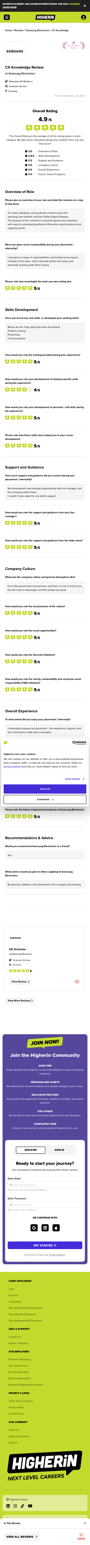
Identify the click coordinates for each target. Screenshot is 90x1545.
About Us (14, 1430)
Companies (15, 1301)
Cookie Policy (16, 1413)
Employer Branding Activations (26, 1384)
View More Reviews (20, 1000)
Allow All (45, 789)
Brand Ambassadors (20, 1378)
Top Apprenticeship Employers (26, 1308)
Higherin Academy (19, 1436)
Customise (45, 799)
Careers (13, 1442)
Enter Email (15, 1178)
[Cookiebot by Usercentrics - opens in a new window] (72, 743)
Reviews (13, 1295)
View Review (20, 981)
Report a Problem (18, 1343)
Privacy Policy (16, 1407)
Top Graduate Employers (22, 1314)
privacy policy (12, 766)
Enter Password (17, 1198)
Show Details (72, 779)
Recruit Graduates (19, 1372)
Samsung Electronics (21, 73)
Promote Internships (20, 1359)
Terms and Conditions (21, 1401)
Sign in (59, 1150)
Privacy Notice (57, 1255)
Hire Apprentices (18, 1365)
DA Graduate (17, 949)
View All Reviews (21, 1537)
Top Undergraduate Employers (25, 1320)
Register (31, 1150)
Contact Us (15, 1337)
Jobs (11, 1289)
